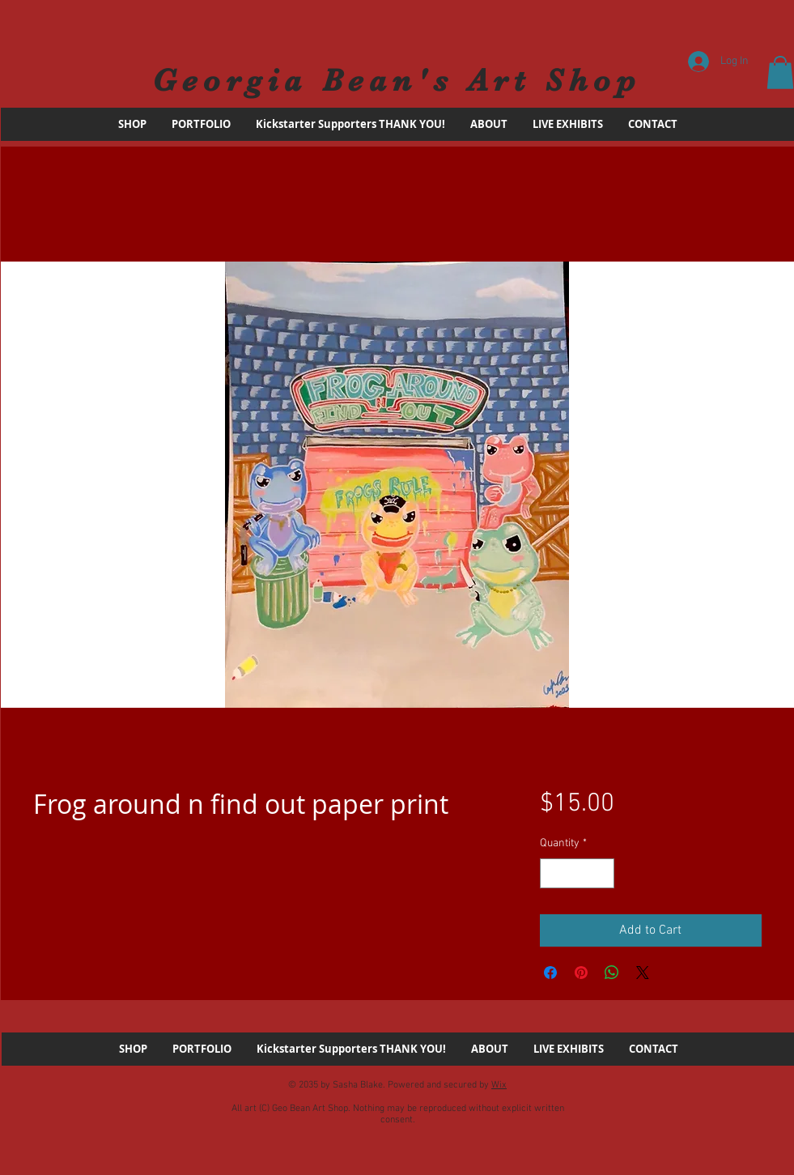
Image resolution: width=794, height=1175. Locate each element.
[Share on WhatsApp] (612, 972)
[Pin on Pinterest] (581, 972)
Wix (499, 1085)
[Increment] (602, 873)
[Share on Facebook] (550, 972)
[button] (780, 72)
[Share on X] (642, 972)
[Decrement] (552, 873)
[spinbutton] (577, 873)
